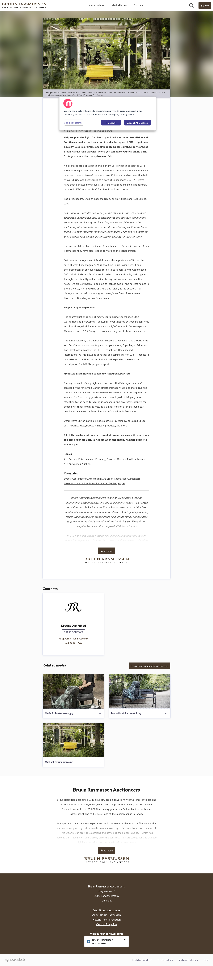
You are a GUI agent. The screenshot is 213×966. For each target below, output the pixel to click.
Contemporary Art (82, 478)
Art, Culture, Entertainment (79, 459)
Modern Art (99, 478)
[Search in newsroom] (191, 5)
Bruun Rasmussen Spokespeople (106, 483)
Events (68, 478)
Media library (119, 5)
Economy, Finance (105, 459)
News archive (96, 5)
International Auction (76, 483)
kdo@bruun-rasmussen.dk (73, 638)
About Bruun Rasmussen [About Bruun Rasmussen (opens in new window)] (106, 914)
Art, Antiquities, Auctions (78, 464)
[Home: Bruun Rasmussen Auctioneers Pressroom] (24, 5)
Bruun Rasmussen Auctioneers (123, 478)
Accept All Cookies (137, 122)
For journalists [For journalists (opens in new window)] (164, 960)
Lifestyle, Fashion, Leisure (130, 459)
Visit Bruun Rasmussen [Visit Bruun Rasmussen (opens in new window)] (106, 910)
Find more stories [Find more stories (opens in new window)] (188, 960)
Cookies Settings (73, 122)
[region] (107, 113)
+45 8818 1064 (73, 643)
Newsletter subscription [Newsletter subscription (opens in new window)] (106, 919)
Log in (205, 960)
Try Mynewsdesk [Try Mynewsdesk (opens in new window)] (142, 960)
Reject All (111, 122)
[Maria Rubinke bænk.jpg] (73, 691)
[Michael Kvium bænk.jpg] (73, 740)
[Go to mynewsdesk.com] (15, 960)
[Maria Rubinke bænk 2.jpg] (139, 691)
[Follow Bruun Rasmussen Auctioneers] (205, 5)
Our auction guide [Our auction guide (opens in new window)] (106, 924)
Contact (138, 5)
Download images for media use (149, 666)
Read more (106, 551)
